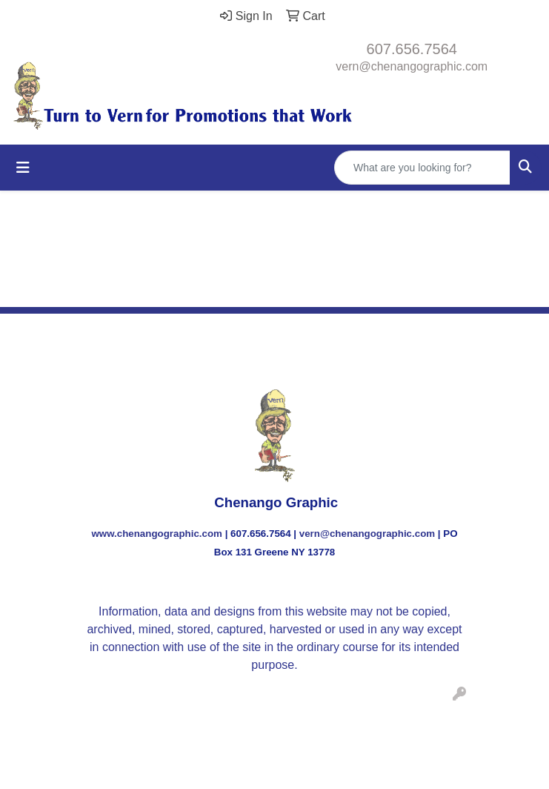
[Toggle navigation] (23, 167)
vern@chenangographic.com (412, 66)
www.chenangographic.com (156, 533)
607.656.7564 (412, 49)
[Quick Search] (422, 168)
